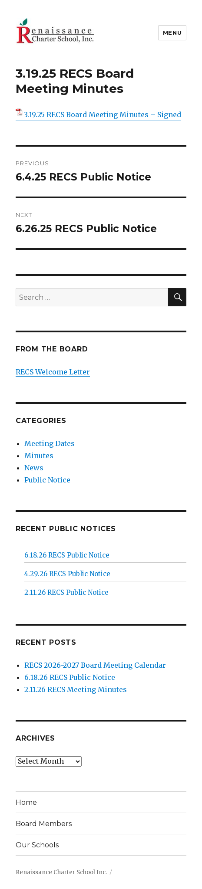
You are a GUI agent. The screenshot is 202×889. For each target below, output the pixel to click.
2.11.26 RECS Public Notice (66, 592)
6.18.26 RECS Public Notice (66, 555)
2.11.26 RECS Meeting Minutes (75, 689)
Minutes (38, 455)
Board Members (44, 824)
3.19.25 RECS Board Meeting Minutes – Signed (102, 114)
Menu (172, 32)
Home (26, 802)
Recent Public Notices (66, 529)
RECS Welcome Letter (53, 371)
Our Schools (37, 845)
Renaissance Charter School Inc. (61, 872)
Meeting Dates (49, 443)
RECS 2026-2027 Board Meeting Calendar (95, 665)
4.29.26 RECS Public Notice (67, 574)
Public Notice (47, 480)
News (33, 467)
